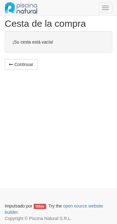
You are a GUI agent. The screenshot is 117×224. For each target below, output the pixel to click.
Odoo (40, 206)
